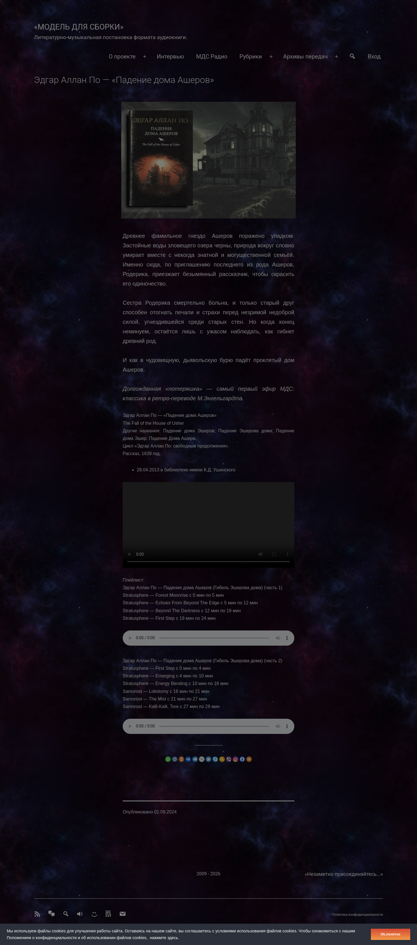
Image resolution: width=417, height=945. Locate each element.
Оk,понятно (390, 934)
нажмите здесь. (164, 937)
